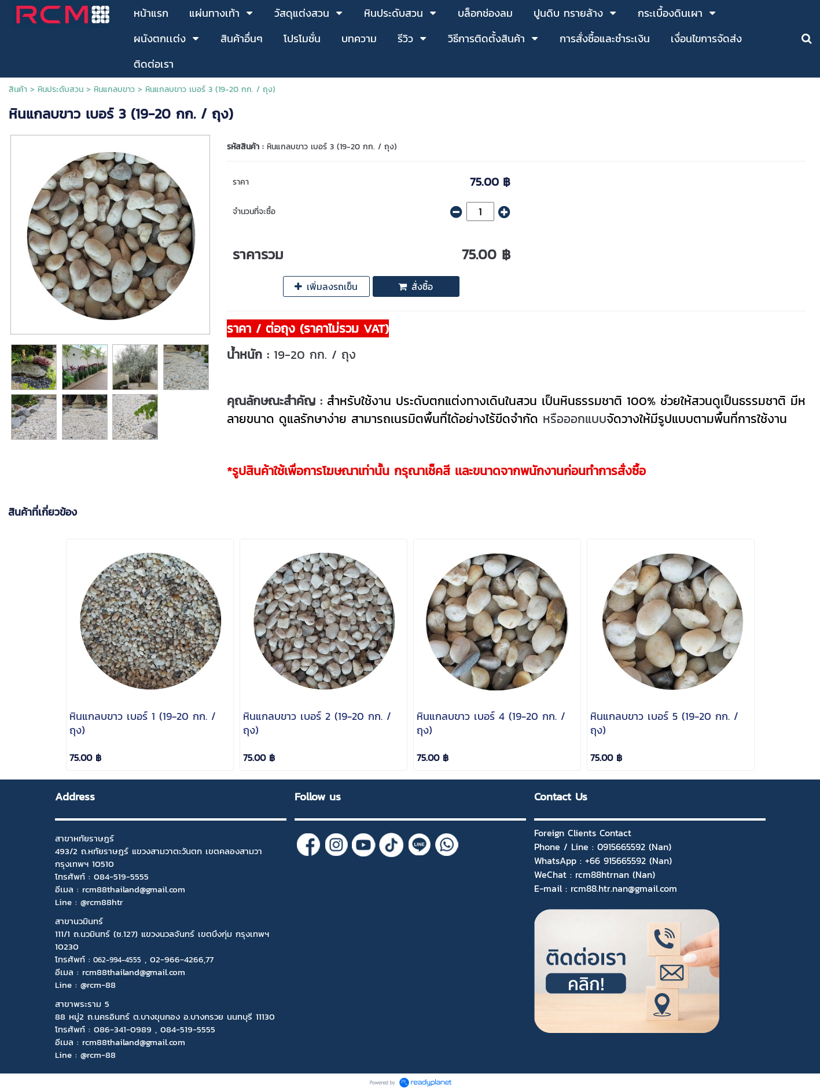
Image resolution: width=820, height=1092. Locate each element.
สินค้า (18, 89)
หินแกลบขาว (114, 89)
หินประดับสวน (60, 89)
